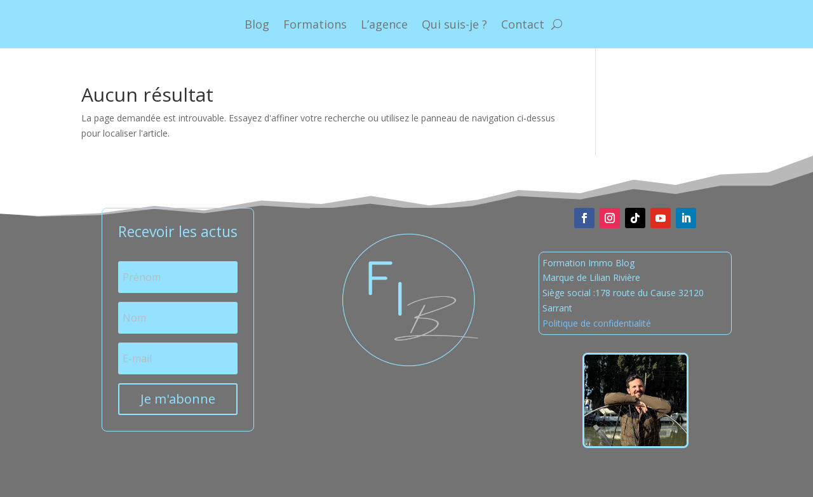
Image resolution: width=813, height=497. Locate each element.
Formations (315, 24)
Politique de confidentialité (596, 323)
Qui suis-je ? (454, 24)
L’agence (384, 24)
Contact (522, 24)
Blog (257, 24)
